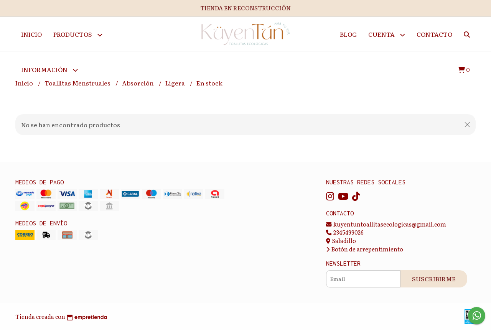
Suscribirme (434, 278)
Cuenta (386, 34)
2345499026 (345, 232)
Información (49, 70)
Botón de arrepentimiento (364, 249)
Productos (77, 34)
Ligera (175, 83)
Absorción (138, 83)
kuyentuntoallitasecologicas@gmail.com (386, 224)
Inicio (31, 34)
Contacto (434, 34)
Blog (348, 34)
